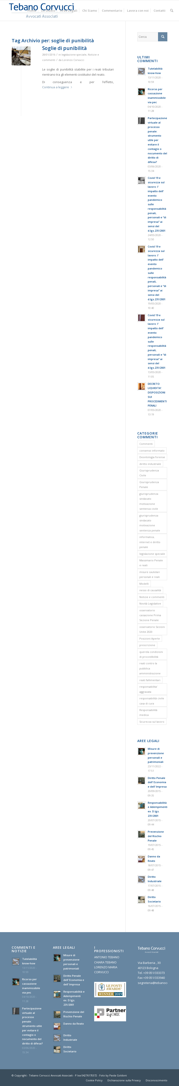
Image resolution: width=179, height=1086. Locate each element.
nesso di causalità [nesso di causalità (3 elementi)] (150, 590)
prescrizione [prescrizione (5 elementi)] (147, 645)
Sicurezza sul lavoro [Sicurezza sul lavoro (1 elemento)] (151, 721)
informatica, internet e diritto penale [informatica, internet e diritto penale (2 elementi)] (149, 542)
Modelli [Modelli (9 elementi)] (144, 583)
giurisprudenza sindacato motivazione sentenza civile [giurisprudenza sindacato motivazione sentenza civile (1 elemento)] (148, 501)
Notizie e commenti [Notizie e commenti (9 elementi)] (151, 597)
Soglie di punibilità (64, 48)
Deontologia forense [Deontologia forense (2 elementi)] (152, 457)
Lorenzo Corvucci (73, 60)
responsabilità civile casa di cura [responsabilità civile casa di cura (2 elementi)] (151, 701)
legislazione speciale (74, 54)
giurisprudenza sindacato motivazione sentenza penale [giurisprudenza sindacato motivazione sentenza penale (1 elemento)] (149, 523)
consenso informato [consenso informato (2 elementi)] (152, 450)
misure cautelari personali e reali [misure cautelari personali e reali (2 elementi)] (149, 574)
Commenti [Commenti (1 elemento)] (146, 444)
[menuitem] (32, 10)
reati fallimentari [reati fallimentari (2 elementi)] (149, 680)
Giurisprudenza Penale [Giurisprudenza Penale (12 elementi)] (149, 484)
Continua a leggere (58, 87)
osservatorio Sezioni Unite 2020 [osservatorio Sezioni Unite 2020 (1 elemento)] (152, 629)
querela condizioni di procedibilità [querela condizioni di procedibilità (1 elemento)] (151, 654)
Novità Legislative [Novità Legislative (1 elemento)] (150, 603)
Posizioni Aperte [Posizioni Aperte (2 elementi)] (149, 638)
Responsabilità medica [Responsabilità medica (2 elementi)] (148, 712)
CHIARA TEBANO (105, 962)
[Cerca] (172, 10)
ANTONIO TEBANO (106, 957)
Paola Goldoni (118, 1075)
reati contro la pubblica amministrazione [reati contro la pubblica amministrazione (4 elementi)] (150, 668)
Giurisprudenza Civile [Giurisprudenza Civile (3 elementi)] (149, 473)
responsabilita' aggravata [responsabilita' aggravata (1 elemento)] (148, 689)
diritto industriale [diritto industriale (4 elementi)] (150, 464)
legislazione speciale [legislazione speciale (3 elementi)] (152, 553)
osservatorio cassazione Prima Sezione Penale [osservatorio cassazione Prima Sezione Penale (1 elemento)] (150, 615)
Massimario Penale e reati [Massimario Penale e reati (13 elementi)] (151, 563)
